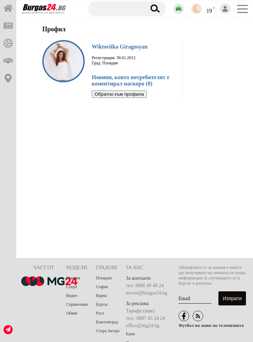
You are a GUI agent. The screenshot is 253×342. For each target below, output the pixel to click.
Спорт (71, 286)
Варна (101, 295)
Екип (130, 333)
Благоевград (107, 321)
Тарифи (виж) (140, 311)
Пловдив (104, 278)
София (102, 286)
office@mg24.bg (142, 325)
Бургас (102, 304)
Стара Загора (107, 330)
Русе (100, 313)
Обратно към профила (119, 94)
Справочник (77, 304)
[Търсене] (116, 8)
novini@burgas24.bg (146, 293)
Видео (71, 295)
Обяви (71, 313)
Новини (73, 278)
